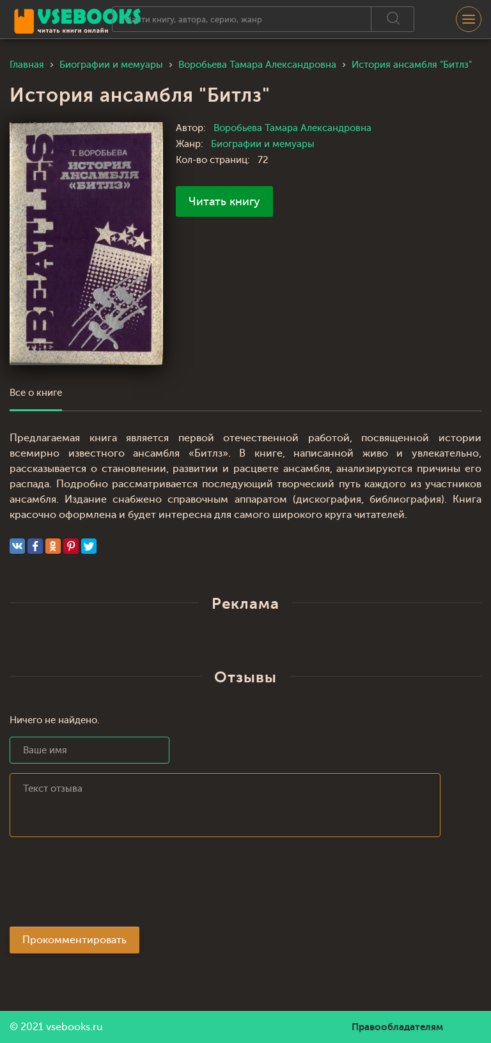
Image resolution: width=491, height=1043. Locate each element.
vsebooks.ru (74, 1027)
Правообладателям (397, 1027)
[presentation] (107, 886)
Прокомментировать (74, 940)
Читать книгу (224, 201)
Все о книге (36, 393)
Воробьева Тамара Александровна (292, 128)
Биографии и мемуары (263, 144)
